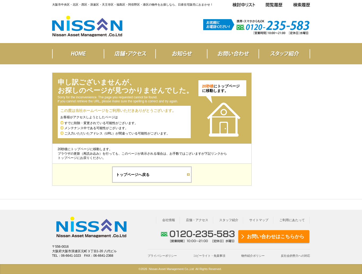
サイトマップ (258, 220)
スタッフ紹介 (228, 220)
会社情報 (168, 220)
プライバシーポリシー (162, 255)
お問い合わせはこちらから (275, 236)
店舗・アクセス (197, 220)
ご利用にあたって (292, 220)
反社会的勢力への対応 (295, 255)
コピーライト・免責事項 (209, 255)
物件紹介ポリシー (253, 255)
